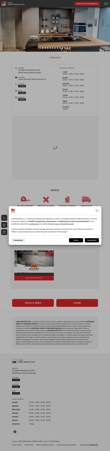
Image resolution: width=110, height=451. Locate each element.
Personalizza (18, 240)
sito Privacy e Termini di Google (62, 224)
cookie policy (34, 224)
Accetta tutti (91, 240)
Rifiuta (76, 240)
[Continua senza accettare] (97, 210)
